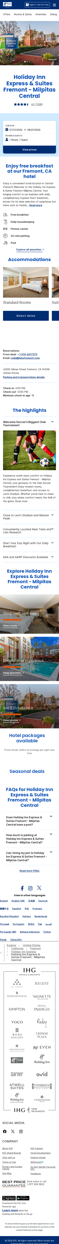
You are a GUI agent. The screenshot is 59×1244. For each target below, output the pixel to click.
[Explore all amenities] (29, 250)
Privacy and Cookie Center (12, 1167)
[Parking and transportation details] (24, 377)
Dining (53, 14)
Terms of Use (9, 1162)
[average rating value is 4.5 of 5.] (24, 104)
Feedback (36, 1173)
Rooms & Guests (13, 136)
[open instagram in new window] (28, 888)
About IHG (7, 1148)
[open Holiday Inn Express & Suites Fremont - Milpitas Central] (28, 957)
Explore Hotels (38, 1157)
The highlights (30, 411)
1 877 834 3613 (35, 1184)
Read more (35, 205)
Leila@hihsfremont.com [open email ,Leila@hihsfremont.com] (25, 358)
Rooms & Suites (23, 14)
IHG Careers (37, 1148)
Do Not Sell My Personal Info (43, 1168)
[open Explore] (12, 945)
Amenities (40, 14)
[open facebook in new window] (21, 888)
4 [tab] (32, 62)
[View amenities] (13, 673)
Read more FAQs (29, 870)
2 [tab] (27, 62)
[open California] (17, 948)
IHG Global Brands (11, 1153)
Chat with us (8, 1157)
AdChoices (37, 1162)
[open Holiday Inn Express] (24, 951)
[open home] (2, 952)
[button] (54, 4)
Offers (6, 14)
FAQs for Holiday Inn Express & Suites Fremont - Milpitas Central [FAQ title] (29, 797)
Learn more (10, 1210)
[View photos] (11, 721)
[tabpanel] (29, 463)
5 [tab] (34, 62)
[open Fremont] (35, 948)
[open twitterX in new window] (38, 888)
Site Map (7, 1173)
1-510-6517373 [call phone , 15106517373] (28, 354)
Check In (9, 125)
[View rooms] (10, 626)
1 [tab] (25, 62)
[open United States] (31, 945)
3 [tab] (29, 62)
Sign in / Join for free (37, 4)
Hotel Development (41, 1153)
